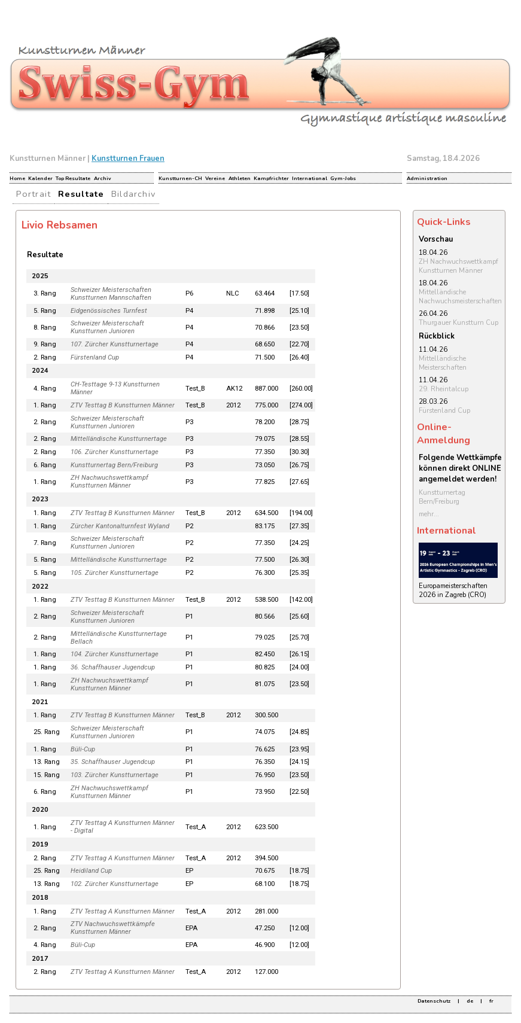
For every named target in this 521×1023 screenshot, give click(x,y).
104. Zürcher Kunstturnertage (115, 654)
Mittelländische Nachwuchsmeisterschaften (460, 297)
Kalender (40, 178)
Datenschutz (434, 1000)
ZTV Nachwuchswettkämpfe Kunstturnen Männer (113, 928)
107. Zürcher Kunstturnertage (115, 344)
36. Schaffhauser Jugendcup (113, 667)
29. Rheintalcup (443, 389)
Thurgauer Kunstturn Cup (458, 322)
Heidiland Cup (91, 871)
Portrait (33, 194)
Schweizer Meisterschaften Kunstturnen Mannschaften (111, 294)
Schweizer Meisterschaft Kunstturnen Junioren (107, 327)
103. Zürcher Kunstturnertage (115, 775)
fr (491, 1000)
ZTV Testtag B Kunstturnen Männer (123, 405)
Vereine (215, 178)
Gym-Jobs (343, 178)
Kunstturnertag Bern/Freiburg (114, 465)
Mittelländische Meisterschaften (443, 363)
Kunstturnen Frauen (128, 158)
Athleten (239, 178)
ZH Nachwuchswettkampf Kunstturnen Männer (109, 481)
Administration (427, 178)
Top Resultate (73, 178)
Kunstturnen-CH (180, 178)
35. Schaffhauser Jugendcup (113, 762)
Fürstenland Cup (95, 357)
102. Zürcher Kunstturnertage (115, 884)
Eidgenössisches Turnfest (109, 311)
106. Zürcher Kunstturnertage (115, 452)
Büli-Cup (83, 749)
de (470, 1000)
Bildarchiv (133, 194)
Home (17, 178)
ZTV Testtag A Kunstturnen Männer (123, 858)
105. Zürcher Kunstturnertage (115, 573)
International (309, 178)
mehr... (429, 514)
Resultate (81, 194)
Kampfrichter (271, 178)
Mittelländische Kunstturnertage (119, 439)
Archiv (102, 178)
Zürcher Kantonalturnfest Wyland (120, 526)
